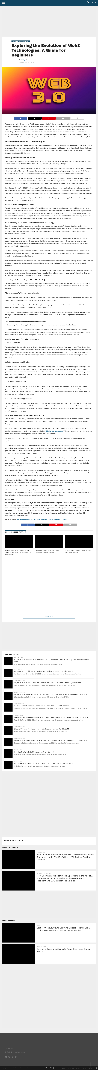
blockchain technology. (54, 431)
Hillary (23, 60)
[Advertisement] (49, 21)
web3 (66, 519)
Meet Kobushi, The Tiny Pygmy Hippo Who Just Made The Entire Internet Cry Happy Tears (18, 552)
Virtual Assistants (38, 519)
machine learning (23, 519)
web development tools (54, 519)
